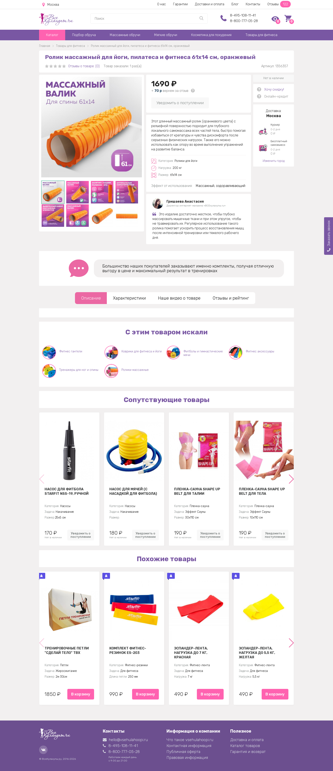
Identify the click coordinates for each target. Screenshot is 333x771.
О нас (161, 4)
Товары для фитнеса (261, 35)
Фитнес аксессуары (260, 351)
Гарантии (180, 4)
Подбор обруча (84, 35)
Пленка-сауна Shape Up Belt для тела (262, 491)
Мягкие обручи (165, 35)
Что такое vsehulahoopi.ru (189, 740)
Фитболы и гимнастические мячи (203, 353)
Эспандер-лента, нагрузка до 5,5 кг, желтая (257, 652)
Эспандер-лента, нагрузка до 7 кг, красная (191, 652)
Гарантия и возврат (248, 752)
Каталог (52, 35)
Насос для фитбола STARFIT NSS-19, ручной (67, 491)
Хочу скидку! (274, 89)
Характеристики (129, 298)
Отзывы (279, 4)
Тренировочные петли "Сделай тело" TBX (67, 650)
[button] (291, 479)
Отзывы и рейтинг (231, 298)
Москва (50, 5)
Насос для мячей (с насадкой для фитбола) (133, 491)
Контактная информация (188, 746)
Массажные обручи (125, 35)
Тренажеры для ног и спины (78, 370)
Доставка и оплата (247, 740)
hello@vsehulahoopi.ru (125, 740)
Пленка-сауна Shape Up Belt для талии (197, 491)
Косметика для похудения (211, 35)
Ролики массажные (135, 370)
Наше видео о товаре (179, 298)
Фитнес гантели (70, 351)
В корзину (80, 694)
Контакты (253, 4)
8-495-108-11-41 (243, 15)
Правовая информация (187, 758)
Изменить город (274, 161)
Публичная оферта (183, 752)
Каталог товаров (245, 746)
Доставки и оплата (209, 4)
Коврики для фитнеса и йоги (141, 351)
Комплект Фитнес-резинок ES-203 (127, 650)
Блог (234, 4)
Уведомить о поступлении (180, 103)
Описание (91, 298)
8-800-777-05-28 (244, 21)
